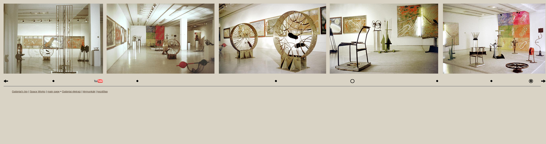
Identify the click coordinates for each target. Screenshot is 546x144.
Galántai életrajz (71, 91)
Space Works (37, 91)
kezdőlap (102, 91)
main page (53, 91)
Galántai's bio (20, 91)
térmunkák (89, 91)
